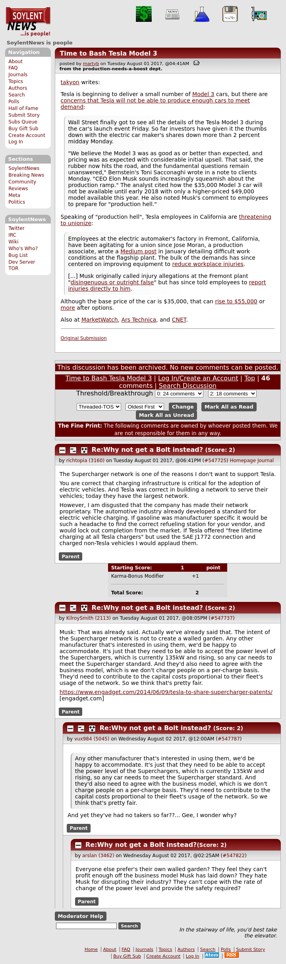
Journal (265, 460)
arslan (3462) (98, 855)
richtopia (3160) (85, 460)
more (68, 308)
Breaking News (26, 175)
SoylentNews (28, 22)
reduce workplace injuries (207, 264)
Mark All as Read (229, 407)
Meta (14, 195)
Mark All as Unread (166, 415)
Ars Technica (139, 319)
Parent (70, 556)
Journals (17, 74)
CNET (179, 319)
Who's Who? (23, 248)
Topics (15, 81)
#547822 (233, 855)
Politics (16, 202)
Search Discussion (187, 385)
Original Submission (84, 338)
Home (91, 949)
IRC (12, 235)
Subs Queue (22, 122)
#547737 (222, 618)
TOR (13, 268)
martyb (91, 63)
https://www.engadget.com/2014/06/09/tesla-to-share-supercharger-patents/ (166, 692)
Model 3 (203, 94)
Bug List (18, 255)
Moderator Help (80, 916)
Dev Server (21, 262)
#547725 (215, 460)
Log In (15, 142)
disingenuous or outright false (112, 282)
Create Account (26, 135)
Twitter (16, 228)
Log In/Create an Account (198, 378)
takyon (70, 82)
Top (249, 378)
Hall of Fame (23, 108)
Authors (17, 88)
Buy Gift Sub (23, 128)
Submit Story (24, 115)
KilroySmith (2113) (88, 618)
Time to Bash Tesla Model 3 (108, 53)
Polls (13, 101)
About (15, 61)
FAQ (12, 68)
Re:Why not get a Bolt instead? (147, 449)
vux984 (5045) (91, 739)
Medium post (138, 251)
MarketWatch (99, 319)
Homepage (243, 460)
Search (16, 95)
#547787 (229, 739)
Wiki (13, 242)
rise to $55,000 (236, 301)
